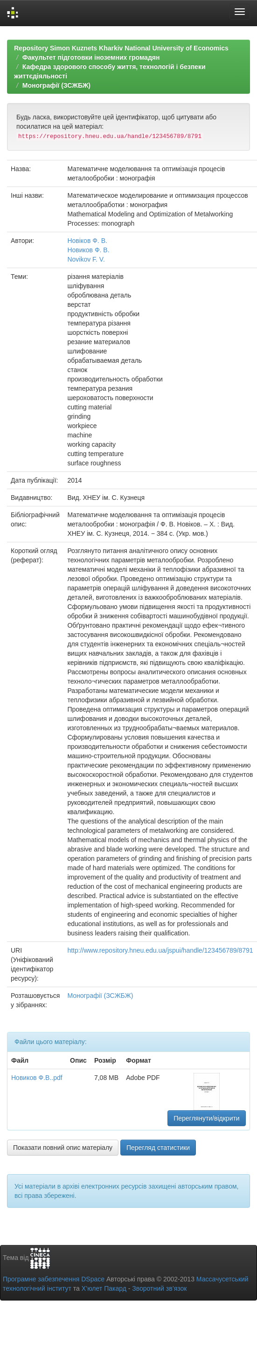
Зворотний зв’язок (159, 1288)
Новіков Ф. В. (87, 240)
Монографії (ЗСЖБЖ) (56, 85)
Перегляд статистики (158, 1147)
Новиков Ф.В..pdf (37, 1077)
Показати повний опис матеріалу (62, 1147)
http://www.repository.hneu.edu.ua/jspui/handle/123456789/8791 (160, 950)
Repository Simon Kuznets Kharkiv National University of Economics (121, 48)
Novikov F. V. (85, 259)
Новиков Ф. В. (88, 250)
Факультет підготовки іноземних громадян (91, 57)
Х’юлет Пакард (104, 1288)
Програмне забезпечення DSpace (53, 1279)
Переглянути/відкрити (207, 1118)
